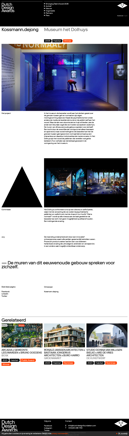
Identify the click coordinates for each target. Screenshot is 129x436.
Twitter (4, 296)
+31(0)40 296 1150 (75, 428)
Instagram (48, 428)
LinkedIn (5, 294)
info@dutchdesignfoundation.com (82, 426)
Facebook (6, 292)
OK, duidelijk (122, 434)
